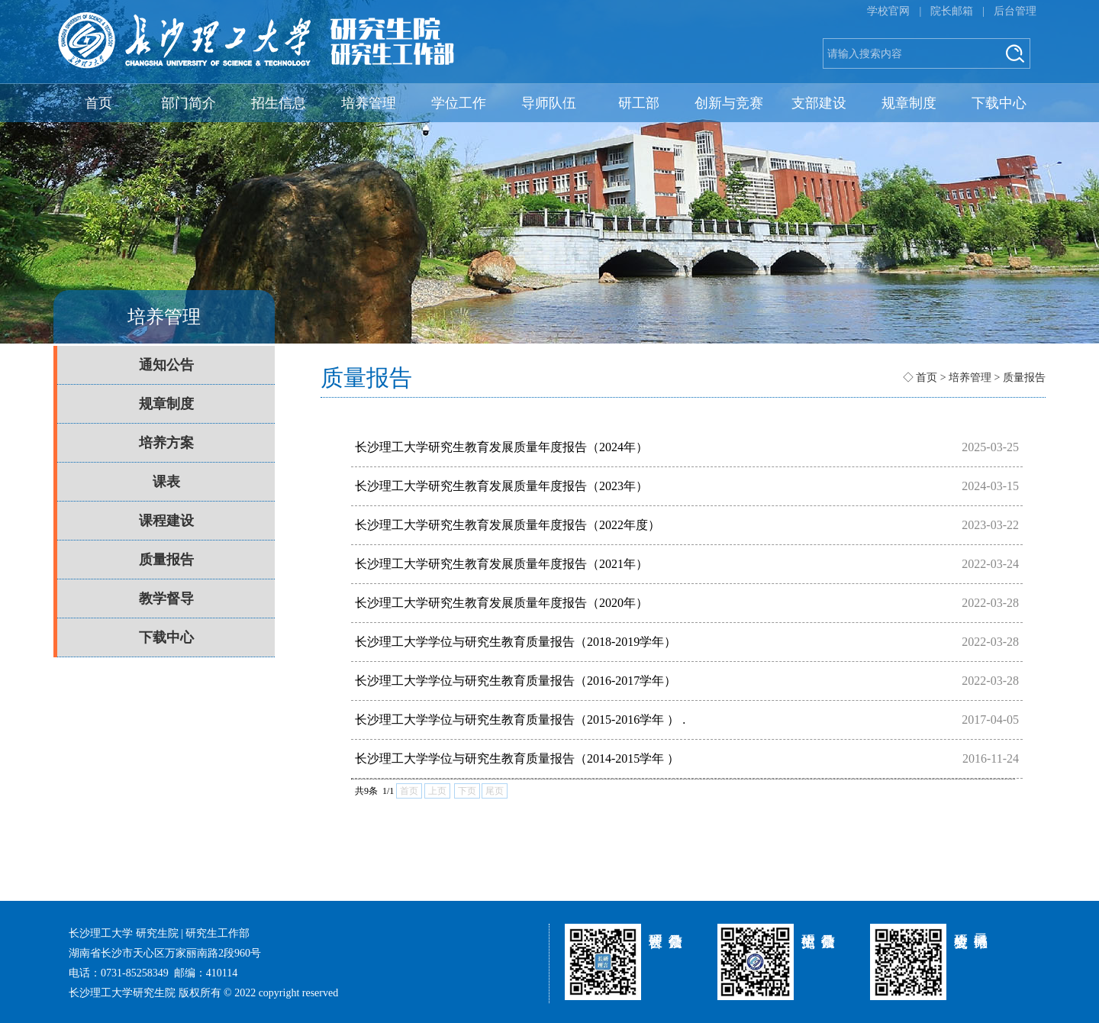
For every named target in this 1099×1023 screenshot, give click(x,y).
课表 (166, 481)
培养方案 (166, 442)
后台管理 (1015, 11)
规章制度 (908, 103)
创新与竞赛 (729, 103)
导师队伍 (548, 103)
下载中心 (999, 103)
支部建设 (818, 103)
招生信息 (278, 103)
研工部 (638, 103)
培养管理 (368, 103)
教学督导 (166, 598)
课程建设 (166, 520)
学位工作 (458, 103)
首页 (98, 103)
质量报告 (166, 559)
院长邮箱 (951, 11)
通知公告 (166, 365)
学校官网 (888, 11)
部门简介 (188, 103)
